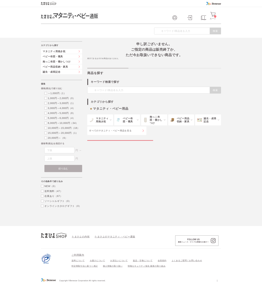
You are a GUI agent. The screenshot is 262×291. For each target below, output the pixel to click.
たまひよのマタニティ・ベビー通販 (109, 243)
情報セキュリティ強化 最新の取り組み (147, 273)
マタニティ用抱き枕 (54, 58)
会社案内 (216, 287)
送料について (78, 267)
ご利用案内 (78, 261)
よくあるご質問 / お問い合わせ (187, 267)
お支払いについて (119, 267)
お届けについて (97, 267)
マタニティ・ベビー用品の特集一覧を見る (120, 150)
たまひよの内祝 (79, 243)
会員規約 (162, 267)
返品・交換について (143, 267)
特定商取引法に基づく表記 (85, 273)
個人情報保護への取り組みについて (187, 287)
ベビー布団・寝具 (53, 63)
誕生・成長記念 (51, 78)
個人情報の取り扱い (113, 273)
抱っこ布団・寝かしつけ (56, 68)
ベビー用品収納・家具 (55, 73)
